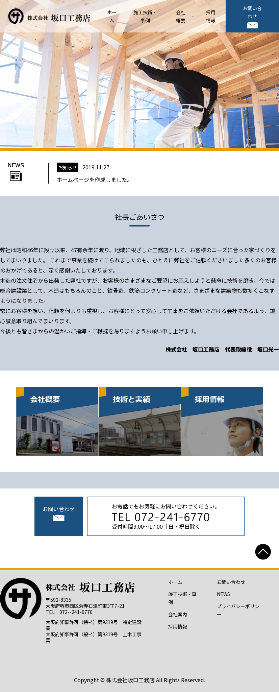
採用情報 (177, 626)
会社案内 (177, 614)
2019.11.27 (94, 173)
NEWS (223, 594)
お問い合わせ (252, 16)
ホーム (175, 581)
